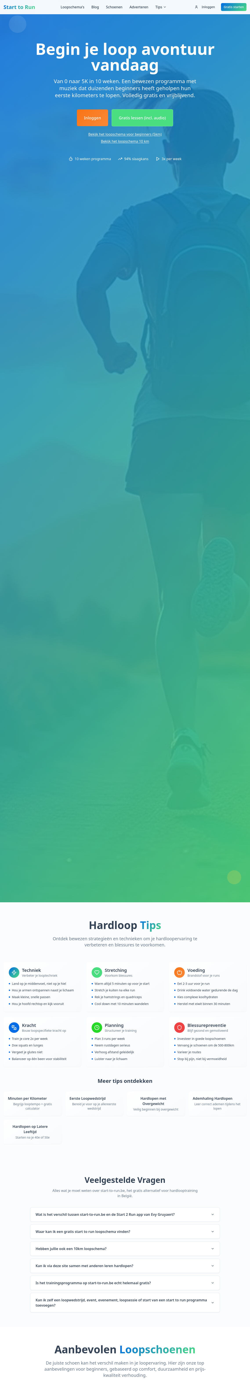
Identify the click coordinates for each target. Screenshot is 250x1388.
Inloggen (205, 7)
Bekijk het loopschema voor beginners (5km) (125, 134)
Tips (161, 7)
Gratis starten (234, 7)
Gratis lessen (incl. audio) (142, 117)
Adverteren (138, 7)
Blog (95, 7)
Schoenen (114, 7)
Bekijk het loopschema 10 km (125, 141)
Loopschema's (72, 7)
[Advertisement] (125, 27)
